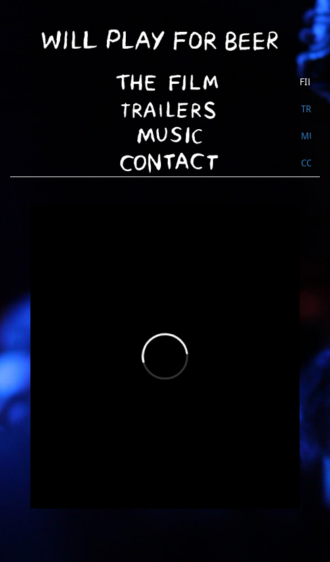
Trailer (306, 108)
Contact (306, 163)
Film (305, 81)
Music (306, 136)
